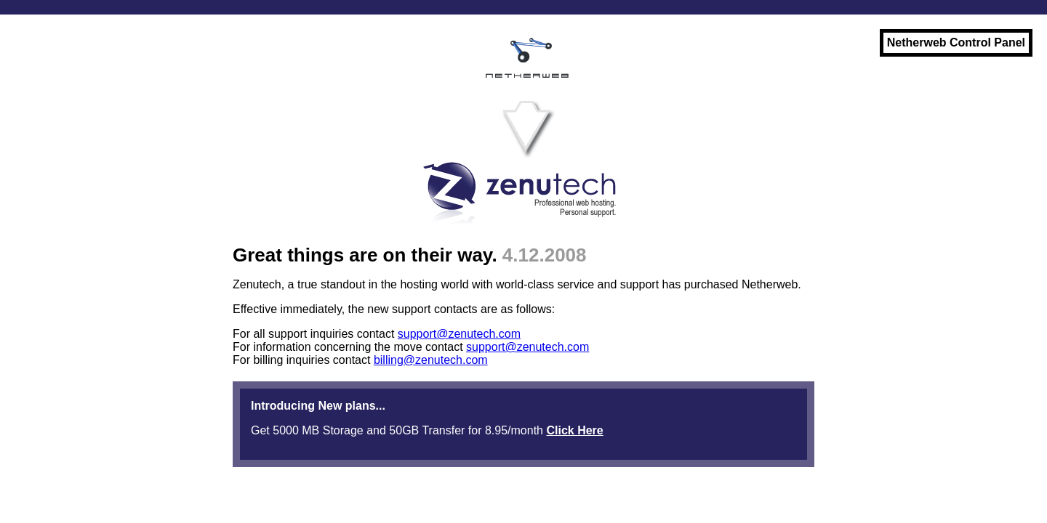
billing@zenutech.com (431, 360)
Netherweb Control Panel (956, 42)
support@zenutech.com (459, 334)
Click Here (574, 430)
